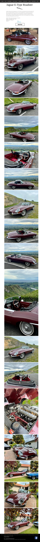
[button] (5, 1)
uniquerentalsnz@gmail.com (10, 538)
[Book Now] (20, 24)
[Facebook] (36, 538)
